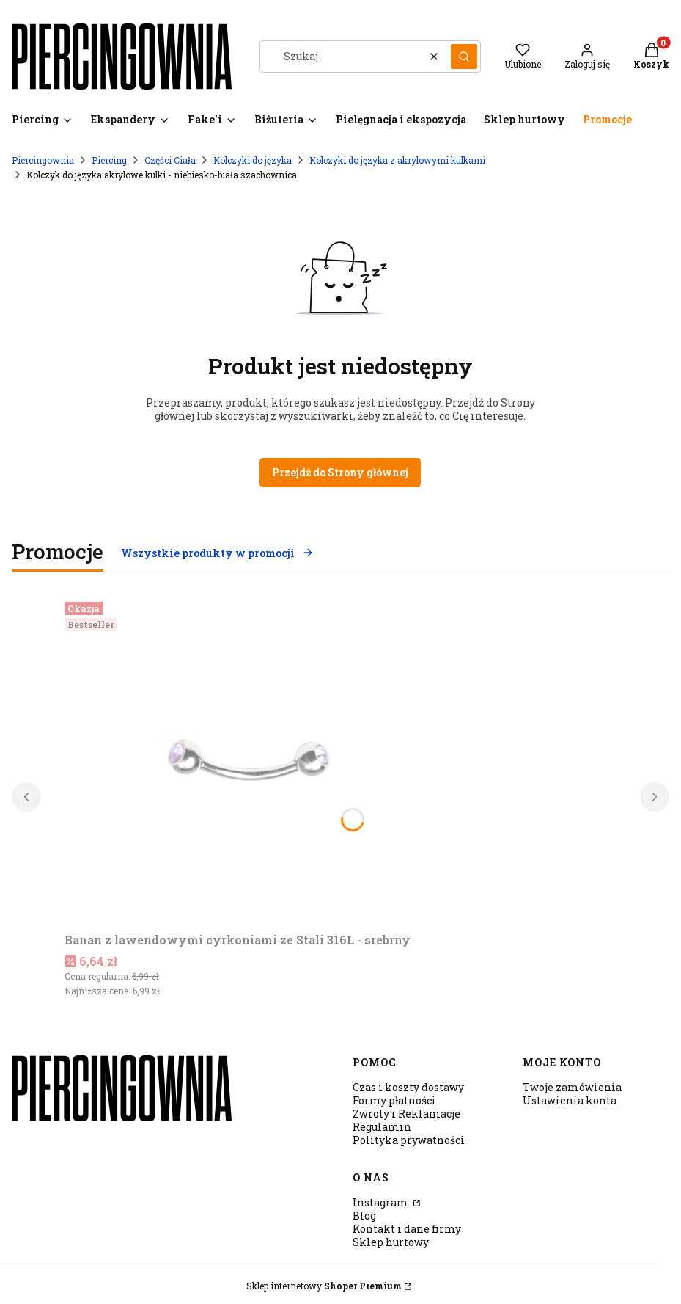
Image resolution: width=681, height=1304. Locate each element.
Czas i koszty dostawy (408, 1087)
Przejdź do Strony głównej (340, 472)
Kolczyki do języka (252, 160)
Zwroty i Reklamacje (406, 1114)
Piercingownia (43, 160)
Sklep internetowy (324, 1286)
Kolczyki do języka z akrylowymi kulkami (397, 160)
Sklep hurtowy (391, 1242)
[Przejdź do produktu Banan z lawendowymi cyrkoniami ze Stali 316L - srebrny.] (248, 761)
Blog (364, 1216)
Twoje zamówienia (572, 1087)
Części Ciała (170, 160)
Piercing (109, 160)
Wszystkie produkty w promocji (217, 553)
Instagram (382, 1202)
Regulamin (382, 1127)
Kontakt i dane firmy (407, 1229)
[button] (464, 56)
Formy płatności (394, 1100)
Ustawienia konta (569, 1100)
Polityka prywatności (409, 1140)
